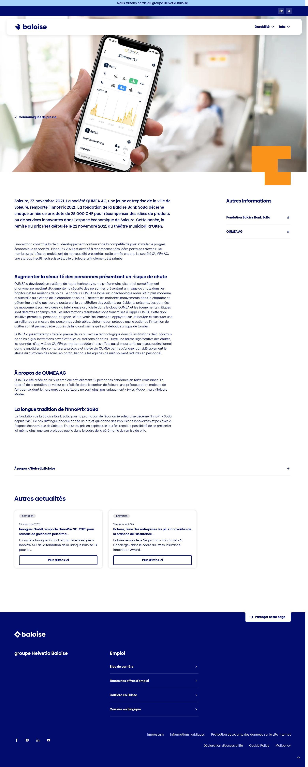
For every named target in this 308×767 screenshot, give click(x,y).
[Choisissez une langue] (281, 11)
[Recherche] (289, 11)
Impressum (155, 734)
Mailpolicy (283, 745)
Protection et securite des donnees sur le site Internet (251, 734)
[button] (152, 468)
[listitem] (258, 217)
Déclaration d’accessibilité (223, 745)
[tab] (264, 27)
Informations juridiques (187, 734)
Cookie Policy (259, 745)
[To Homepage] (35, 27)
